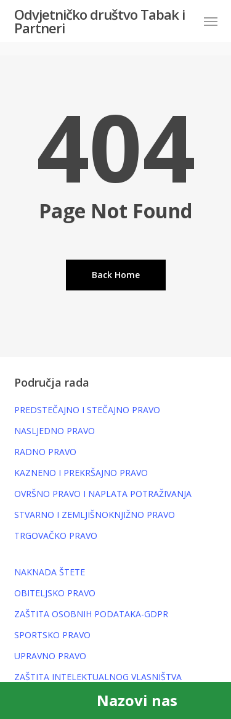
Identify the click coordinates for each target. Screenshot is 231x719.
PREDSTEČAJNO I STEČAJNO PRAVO (87, 410)
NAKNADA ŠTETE (49, 572)
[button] (210, 21)
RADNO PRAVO (45, 452)
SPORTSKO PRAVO (52, 635)
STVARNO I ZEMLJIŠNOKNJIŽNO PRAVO (94, 514)
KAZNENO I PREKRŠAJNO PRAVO (81, 473)
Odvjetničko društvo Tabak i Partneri (99, 21)
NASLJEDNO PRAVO (54, 431)
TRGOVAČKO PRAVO (55, 535)
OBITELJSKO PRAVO (54, 593)
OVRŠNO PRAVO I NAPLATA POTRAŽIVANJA (103, 493)
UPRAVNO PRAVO (50, 656)
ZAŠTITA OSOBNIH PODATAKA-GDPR (91, 614)
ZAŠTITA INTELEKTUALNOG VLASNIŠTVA (98, 677)
